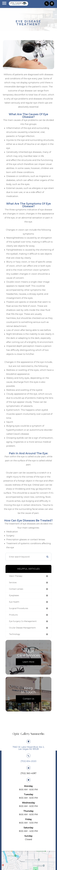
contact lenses (16, 589)
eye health (14, 602)
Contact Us (28, 698)
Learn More (28, 661)
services (13, 582)
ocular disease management (22, 628)
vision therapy (15, 576)
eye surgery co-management (23, 621)
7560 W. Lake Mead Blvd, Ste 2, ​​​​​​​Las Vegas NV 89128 (28, 748)
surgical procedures (18, 608)
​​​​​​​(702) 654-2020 (28, 761)
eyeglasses (14, 595)
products (13, 615)
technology (14, 634)
